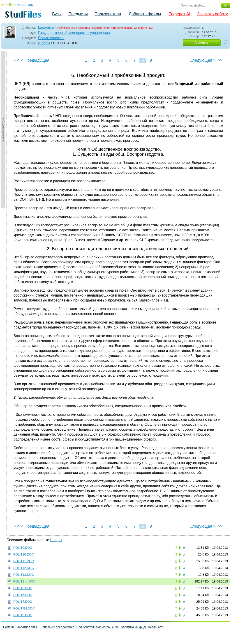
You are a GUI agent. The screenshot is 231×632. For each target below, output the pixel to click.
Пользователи (108, 14)
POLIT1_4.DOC (24, 581)
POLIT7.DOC (22, 601)
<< (16, 60)
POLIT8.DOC (22, 615)
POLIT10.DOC (23, 554)
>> (220, 60)
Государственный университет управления (74, 33)
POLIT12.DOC (23, 568)
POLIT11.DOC (23, 561)
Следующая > (202, 60)
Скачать (201, 42)
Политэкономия (51, 38)
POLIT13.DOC (23, 574)
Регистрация (26, 5)
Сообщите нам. (143, 28)
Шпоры (44, 43)
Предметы (78, 14)
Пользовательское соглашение (97, 627)
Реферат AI (179, 14)
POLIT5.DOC (22, 588)
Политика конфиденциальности (142, 627)
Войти (9, 5)
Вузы (57, 14)
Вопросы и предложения (57, 627)
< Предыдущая (35, 60)
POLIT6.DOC (22, 595)
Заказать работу (212, 14)
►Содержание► (3, 129)
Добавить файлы (145, 14)
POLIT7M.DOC (24, 608)
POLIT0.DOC (22, 547)
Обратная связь (27, 627)
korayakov (46, 27)
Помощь (8, 627)
